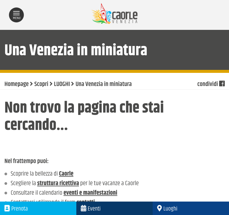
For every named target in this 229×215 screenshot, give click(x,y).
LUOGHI (62, 84)
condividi (211, 84)
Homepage (16, 84)
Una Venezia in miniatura (103, 84)
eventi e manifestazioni (90, 193)
